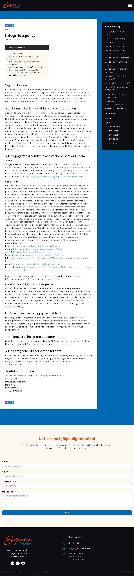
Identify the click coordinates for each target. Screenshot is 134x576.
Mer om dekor (111, 139)
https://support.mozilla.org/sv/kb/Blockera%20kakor (36, 246)
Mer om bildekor (112, 135)
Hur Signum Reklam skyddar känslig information (23, 58)
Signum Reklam (16, 54)
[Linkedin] (12, 25)
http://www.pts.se (52, 279)
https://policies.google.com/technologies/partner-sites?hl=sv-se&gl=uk (53, 176)
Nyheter (108, 123)
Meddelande (8, 492)
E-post (5, 472)
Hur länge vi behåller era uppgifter (24, 70)
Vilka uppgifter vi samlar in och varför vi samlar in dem (24, 63)
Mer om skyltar (112, 131)
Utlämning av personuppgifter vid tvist (26, 67)
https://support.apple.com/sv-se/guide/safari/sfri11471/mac (37, 255)
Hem (7, 29)
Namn (5, 462)
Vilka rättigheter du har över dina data (25, 73)
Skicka (67, 512)
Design (108, 118)
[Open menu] (130, 5)
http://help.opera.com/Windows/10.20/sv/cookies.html (36, 264)
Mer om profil (111, 143)
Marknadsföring (112, 127)
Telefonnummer (10, 482)
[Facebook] (7, 25)
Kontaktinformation (17, 75)
